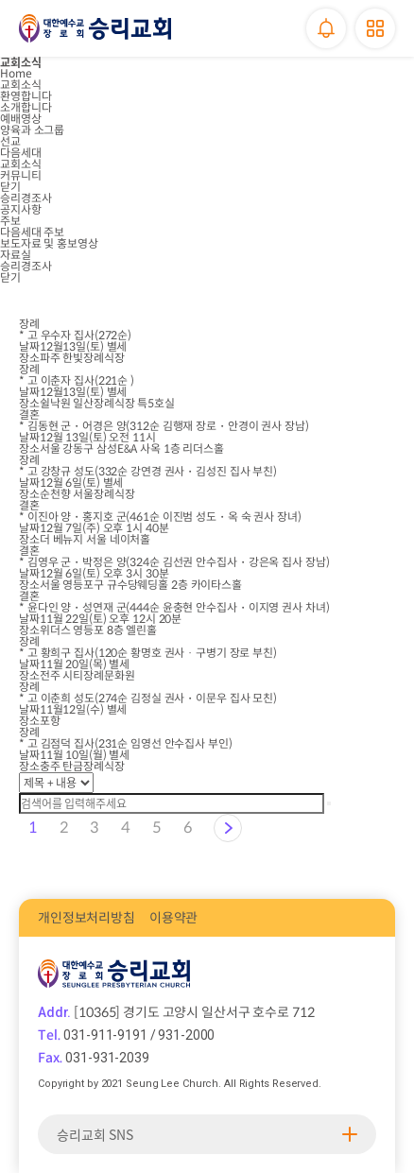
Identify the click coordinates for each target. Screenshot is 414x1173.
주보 (10, 221)
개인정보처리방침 (86, 917)
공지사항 (21, 209)
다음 (228, 828)
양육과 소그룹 (32, 130)
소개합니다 (25, 107)
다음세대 (21, 153)
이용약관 (173, 917)
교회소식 (21, 85)
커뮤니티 (21, 175)
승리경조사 (25, 198)
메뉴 (375, 28)
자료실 (15, 255)
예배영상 (21, 119)
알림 (326, 28)
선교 (10, 141)
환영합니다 (25, 96)
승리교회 (95, 28)
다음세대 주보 (32, 232)
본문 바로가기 (0, 0)
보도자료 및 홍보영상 (49, 243)
